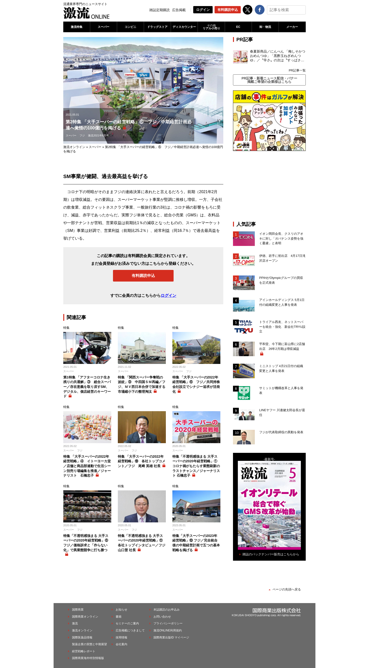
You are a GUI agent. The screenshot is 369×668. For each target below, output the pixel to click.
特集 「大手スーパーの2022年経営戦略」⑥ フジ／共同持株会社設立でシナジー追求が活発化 (196, 384)
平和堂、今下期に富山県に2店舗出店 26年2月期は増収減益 (282, 346)
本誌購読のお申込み (166, 609)
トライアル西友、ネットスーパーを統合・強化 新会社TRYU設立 (282, 326)
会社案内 (121, 644)
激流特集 (76, 27)
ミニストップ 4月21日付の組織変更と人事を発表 (281, 368)
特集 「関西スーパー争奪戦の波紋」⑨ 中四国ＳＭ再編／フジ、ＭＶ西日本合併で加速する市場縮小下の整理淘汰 (141, 384)
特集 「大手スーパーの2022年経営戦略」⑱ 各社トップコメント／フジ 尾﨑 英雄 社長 (141, 461)
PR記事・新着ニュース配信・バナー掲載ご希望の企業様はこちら (269, 80)
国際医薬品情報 (82, 637)
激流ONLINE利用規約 (167, 630)
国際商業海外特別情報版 (88, 658)
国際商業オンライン (85, 616)
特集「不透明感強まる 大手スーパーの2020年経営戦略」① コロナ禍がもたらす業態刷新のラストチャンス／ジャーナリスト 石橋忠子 (196, 466)
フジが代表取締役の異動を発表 (281, 432)
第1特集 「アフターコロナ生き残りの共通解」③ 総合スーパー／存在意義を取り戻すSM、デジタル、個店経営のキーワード (87, 386)
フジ (82, 135)
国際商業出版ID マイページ (171, 637)
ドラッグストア (157, 27)
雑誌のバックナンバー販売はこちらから (270, 554)
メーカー (292, 27)
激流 (75, 623)
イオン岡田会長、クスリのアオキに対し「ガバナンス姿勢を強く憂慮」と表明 (281, 238)
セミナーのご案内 (127, 623)
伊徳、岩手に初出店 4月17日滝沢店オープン (282, 258)
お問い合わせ (162, 616)
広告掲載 (179, 10)
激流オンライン (74, 147)
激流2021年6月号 (98, 135)
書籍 (118, 616)
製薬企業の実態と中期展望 (89, 644)
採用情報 (121, 637)
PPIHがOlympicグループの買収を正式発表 (281, 280)
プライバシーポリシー (168, 623)
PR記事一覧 (297, 70)
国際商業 (78, 609)
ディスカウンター (184, 27)
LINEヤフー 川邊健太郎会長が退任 (282, 412)
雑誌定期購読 (159, 10)
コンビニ (130, 27)
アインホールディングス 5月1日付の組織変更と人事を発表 (282, 302)
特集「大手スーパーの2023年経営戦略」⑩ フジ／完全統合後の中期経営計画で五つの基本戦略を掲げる (196, 543)
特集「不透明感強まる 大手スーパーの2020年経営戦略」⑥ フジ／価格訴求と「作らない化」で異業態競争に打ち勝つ (85, 543)
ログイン (203, 10)
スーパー (103, 27)
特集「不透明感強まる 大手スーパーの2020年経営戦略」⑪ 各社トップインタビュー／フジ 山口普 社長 (141, 543)
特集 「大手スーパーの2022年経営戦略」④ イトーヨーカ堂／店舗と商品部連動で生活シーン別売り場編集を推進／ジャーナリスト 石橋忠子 (87, 466)
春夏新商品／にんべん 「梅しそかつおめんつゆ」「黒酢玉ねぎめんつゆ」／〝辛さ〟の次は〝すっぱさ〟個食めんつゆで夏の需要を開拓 (277, 56)
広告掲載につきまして (130, 630)
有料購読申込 (227, 10)
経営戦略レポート (83, 651)
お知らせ (121, 609)
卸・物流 (265, 27)
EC (238, 27)
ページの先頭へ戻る (287, 589)
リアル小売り (211, 27)
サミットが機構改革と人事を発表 (281, 390)
